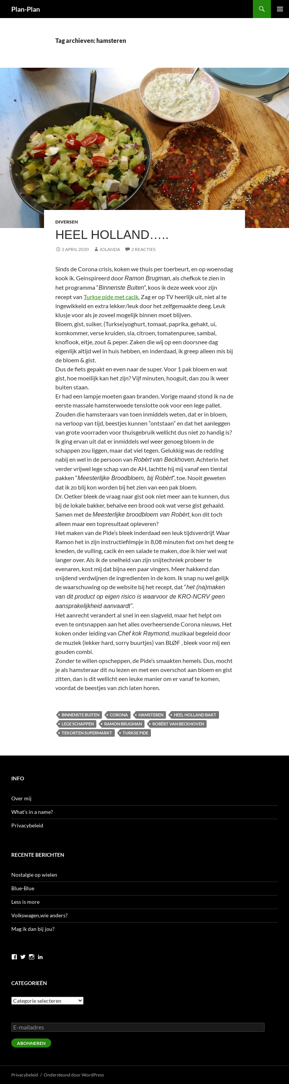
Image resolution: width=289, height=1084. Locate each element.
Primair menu (280, 9)
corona (119, 714)
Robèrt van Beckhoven (178, 723)
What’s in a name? (32, 812)
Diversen (66, 222)
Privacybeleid (27, 825)
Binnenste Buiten (80, 714)
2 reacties (143, 249)
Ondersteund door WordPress (74, 1075)
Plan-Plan (25, 9)
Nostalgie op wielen (34, 874)
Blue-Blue (22, 888)
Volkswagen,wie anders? (39, 915)
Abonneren (31, 1043)
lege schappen (78, 723)
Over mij (21, 798)
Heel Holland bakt (195, 714)
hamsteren (150, 714)
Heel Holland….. (112, 235)
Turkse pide (135, 732)
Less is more (25, 902)
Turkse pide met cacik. (112, 296)
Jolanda (109, 249)
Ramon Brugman (123, 723)
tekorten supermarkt (87, 732)
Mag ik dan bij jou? (33, 929)
